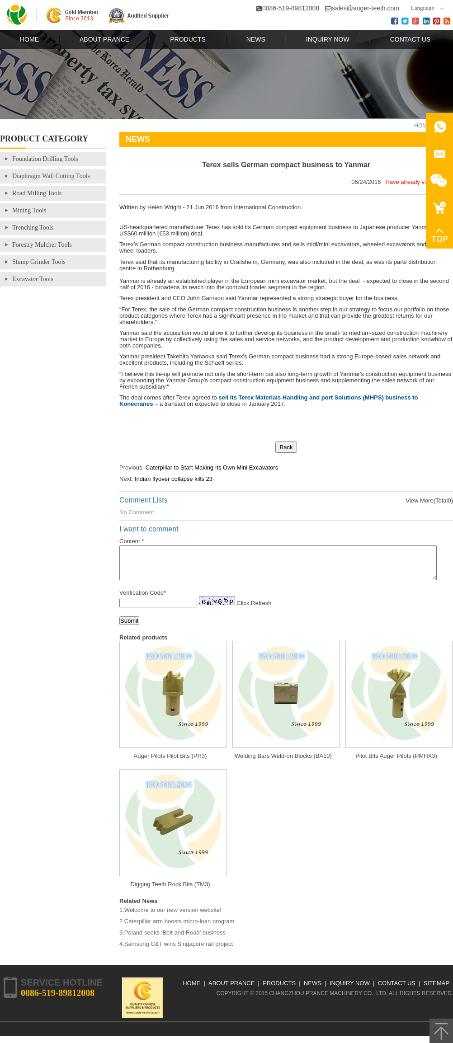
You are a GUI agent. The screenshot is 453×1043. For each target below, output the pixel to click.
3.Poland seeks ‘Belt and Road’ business (172, 939)
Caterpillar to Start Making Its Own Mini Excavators (212, 467)
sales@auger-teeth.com (365, 8)
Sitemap (436, 990)
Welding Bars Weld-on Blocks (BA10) (283, 762)
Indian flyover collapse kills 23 (173, 478)
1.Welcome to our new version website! (170, 916)
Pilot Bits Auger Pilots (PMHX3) (396, 762)
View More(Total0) (429, 500)
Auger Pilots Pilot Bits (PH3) (170, 762)
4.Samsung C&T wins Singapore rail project (176, 950)
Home (422, 125)
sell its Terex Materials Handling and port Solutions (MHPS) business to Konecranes (268, 400)
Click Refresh (253, 609)
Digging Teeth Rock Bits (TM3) (170, 891)
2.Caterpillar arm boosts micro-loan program (176, 928)
